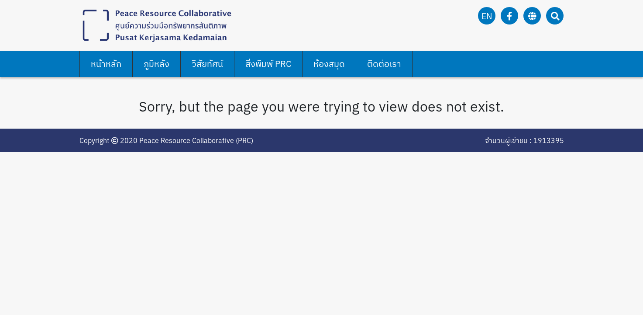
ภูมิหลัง (156, 64)
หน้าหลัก (106, 64)
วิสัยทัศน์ (207, 64)
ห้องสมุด (329, 64)
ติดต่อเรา (384, 64)
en (486, 15)
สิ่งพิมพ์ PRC (268, 64)
